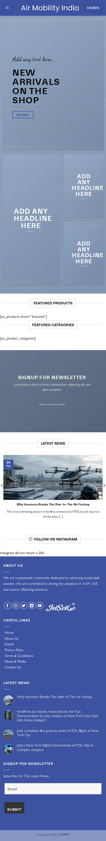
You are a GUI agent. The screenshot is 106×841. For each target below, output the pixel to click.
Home (8, 633)
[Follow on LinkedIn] (31, 605)
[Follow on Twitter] (23, 605)
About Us (10, 639)
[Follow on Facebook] (7, 605)
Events (9, 644)
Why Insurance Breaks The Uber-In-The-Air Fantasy (54, 697)
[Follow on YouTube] (40, 605)
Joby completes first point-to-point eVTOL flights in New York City (57, 733)
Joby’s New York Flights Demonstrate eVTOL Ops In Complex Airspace (55, 748)
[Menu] (7, 8)
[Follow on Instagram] (15, 605)
